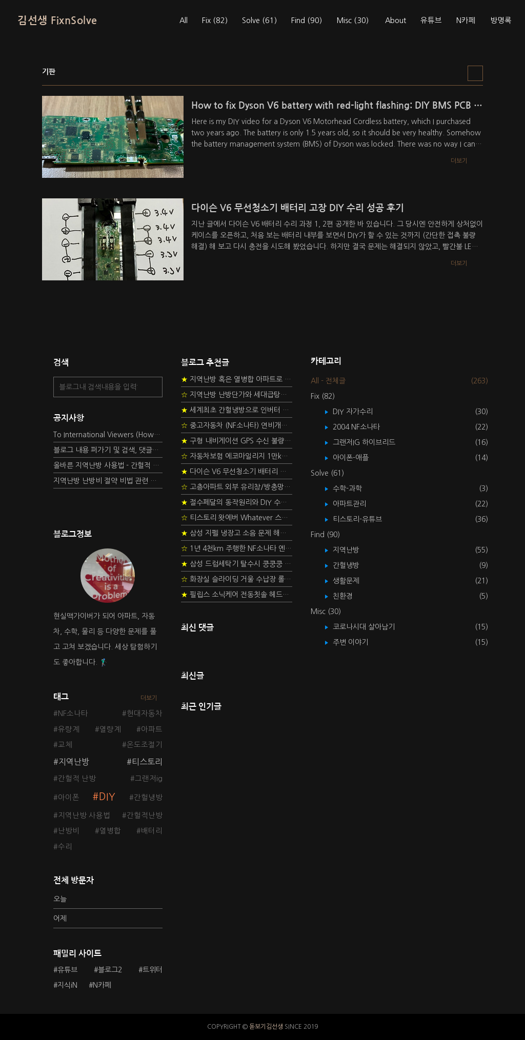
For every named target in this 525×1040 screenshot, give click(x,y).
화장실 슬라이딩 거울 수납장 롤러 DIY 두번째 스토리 (236, 579)
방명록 (501, 20)
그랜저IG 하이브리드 (371, 442)
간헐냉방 (148, 797)
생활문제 (353, 580)
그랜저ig (149, 778)
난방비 (68, 830)
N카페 (466, 20)
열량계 (110, 729)
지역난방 (73, 762)
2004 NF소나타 (364, 427)
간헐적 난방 (77, 778)
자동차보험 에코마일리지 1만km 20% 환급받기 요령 (236, 456)
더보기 (148, 698)
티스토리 (147, 762)
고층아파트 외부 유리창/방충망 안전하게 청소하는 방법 (236, 487)
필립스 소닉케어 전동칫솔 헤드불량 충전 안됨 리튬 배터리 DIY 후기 (236, 594)
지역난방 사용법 (84, 815)
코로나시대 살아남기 (371, 627)
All (183, 20)
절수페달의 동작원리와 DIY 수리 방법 (236, 502)
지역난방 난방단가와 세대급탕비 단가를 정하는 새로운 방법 (236, 394)
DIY (107, 797)
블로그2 (110, 969)
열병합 (110, 830)
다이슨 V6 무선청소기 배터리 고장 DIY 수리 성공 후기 (236, 471)
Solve (259, 20)
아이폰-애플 (358, 457)
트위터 (153, 969)
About (395, 20)
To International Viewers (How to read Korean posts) (108, 434)
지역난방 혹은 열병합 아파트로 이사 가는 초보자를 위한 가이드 (236, 379)
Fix (215, 20)
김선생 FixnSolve (57, 20)
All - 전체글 (328, 380)
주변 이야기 (358, 642)
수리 (65, 846)
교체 (65, 744)
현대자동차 (145, 713)
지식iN (67, 985)
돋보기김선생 (266, 1027)
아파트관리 (357, 504)
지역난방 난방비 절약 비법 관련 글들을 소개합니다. (108, 480)
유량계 (68, 729)
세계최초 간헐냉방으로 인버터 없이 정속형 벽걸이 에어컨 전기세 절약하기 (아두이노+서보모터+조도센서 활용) (236, 410)
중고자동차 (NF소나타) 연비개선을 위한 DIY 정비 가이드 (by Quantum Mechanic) (236, 425)
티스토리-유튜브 (365, 519)
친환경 (350, 596)
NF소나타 (73, 713)
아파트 (152, 729)
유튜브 (431, 20)
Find (306, 20)
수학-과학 (355, 488)
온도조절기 (145, 744)
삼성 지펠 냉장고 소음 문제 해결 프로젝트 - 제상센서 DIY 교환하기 (236, 533)
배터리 (152, 830)
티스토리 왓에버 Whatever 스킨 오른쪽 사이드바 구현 (236, 517)
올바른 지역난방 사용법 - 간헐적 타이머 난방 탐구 (108, 465)
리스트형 (475, 73)
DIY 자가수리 (360, 411)
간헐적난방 (145, 815)
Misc (352, 20)
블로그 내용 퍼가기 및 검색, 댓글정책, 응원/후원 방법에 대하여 (108, 450)
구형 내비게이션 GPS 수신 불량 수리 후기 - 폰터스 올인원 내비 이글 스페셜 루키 (236, 440)
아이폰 (68, 797)
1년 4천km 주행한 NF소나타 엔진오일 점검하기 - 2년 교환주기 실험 (236, 548)
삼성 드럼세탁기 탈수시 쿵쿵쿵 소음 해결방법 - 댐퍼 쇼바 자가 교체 (236, 563)
